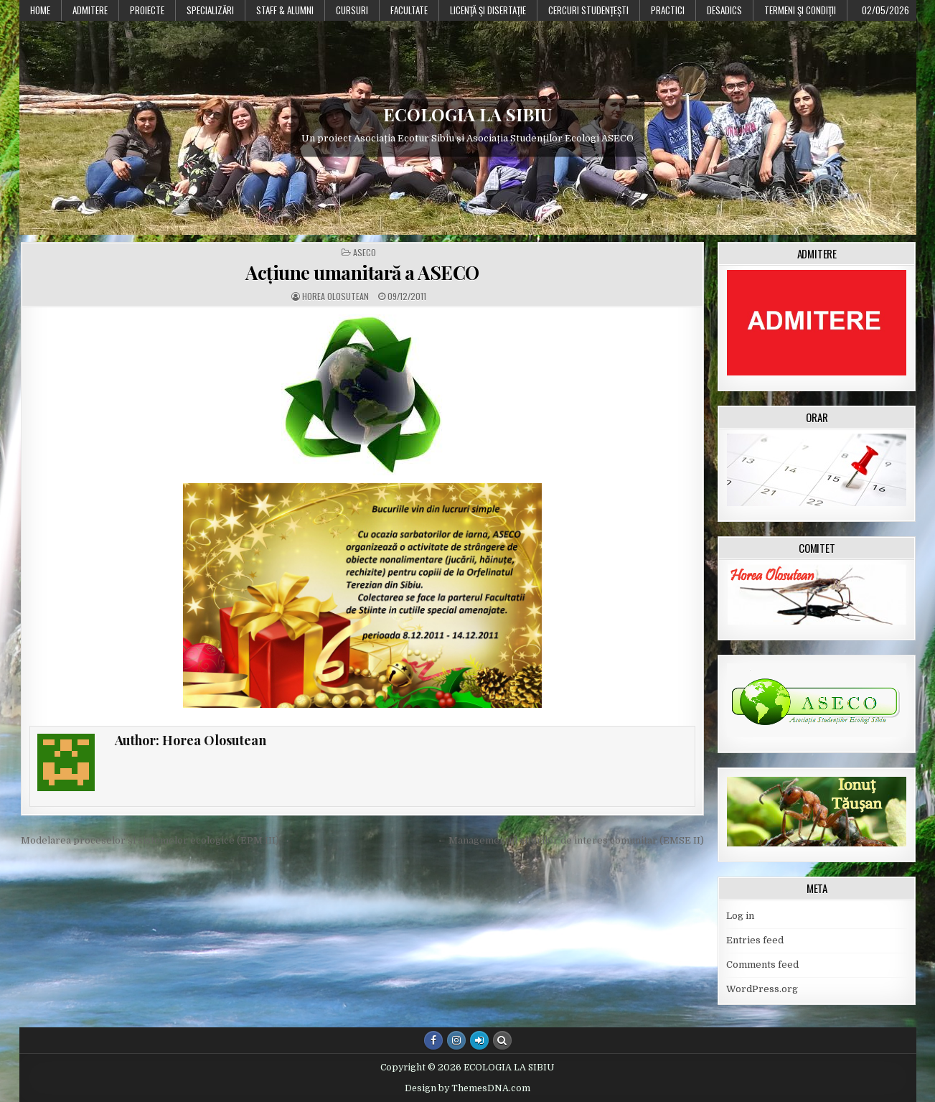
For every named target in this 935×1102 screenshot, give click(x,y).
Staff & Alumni (285, 10)
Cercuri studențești (588, 10)
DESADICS (724, 10)
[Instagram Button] (456, 1040)
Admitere (90, 10)
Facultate (409, 10)
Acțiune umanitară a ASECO (362, 272)
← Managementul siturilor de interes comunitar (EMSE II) (570, 840)
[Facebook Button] (433, 1040)
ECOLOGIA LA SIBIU (467, 114)
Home (40, 10)
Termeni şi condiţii (800, 10)
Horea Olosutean (335, 296)
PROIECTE (147, 10)
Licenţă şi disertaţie (488, 10)
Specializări (210, 10)
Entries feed (755, 940)
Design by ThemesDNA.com (467, 1088)
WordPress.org (762, 989)
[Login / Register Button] (479, 1040)
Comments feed (762, 964)
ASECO (364, 252)
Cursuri (352, 10)
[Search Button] (502, 1040)
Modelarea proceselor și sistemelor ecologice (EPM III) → (156, 840)
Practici (668, 10)
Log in (740, 915)
